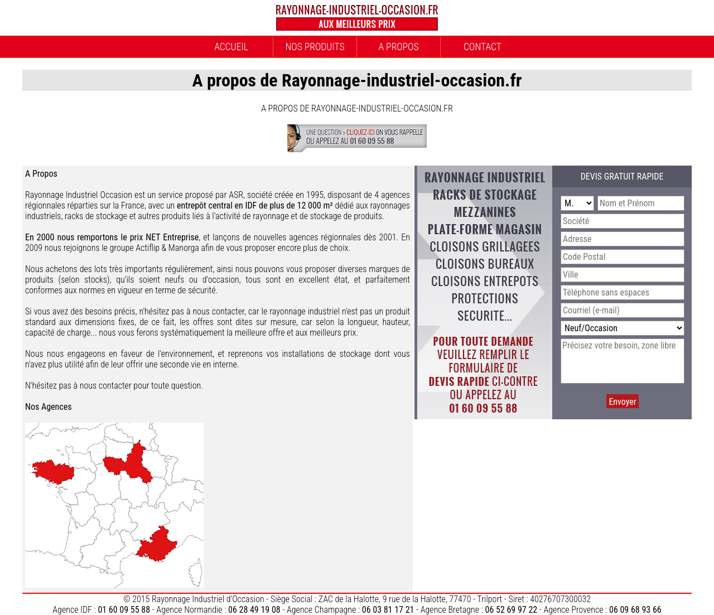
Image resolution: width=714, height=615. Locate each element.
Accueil (231, 46)
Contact (482, 46)
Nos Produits (314, 46)
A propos (398, 46)
